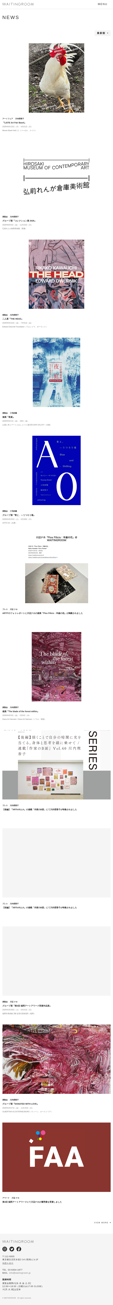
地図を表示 (7, 1263)
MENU (102, 4)
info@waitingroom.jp (20, 1273)
